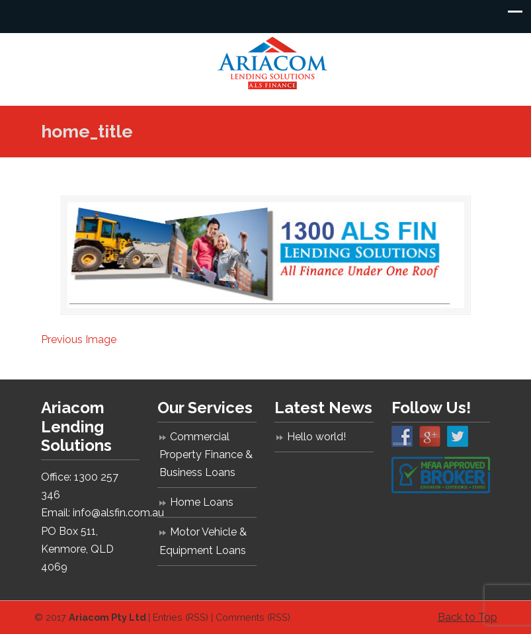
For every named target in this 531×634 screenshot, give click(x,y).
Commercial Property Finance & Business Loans (206, 454)
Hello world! (316, 436)
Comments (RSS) (253, 617)
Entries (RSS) (180, 617)
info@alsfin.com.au (118, 512)
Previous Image (78, 339)
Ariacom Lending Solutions (272, 63)
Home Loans (201, 502)
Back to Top (467, 617)
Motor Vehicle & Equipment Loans (203, 541)
